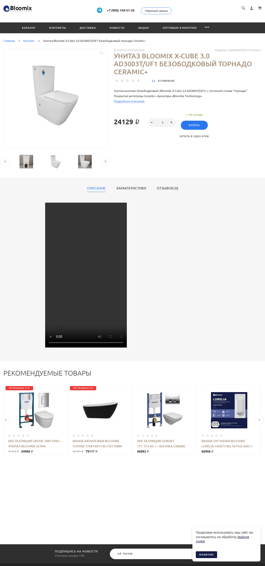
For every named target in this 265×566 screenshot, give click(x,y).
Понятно (206, 554)
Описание (96, 188)
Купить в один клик (196, 135)
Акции (143, 27)
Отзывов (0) (167, 188)
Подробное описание (129, 100)
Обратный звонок (180, 11)
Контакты (57, 27)
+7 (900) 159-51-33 (130, 9)
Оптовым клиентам (180, 27)
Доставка (88, 27)
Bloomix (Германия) (129, 49)
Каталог (29, 27)
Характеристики (131, 188)
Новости (117, 27)
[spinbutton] (161, 122)
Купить (196, 124)
